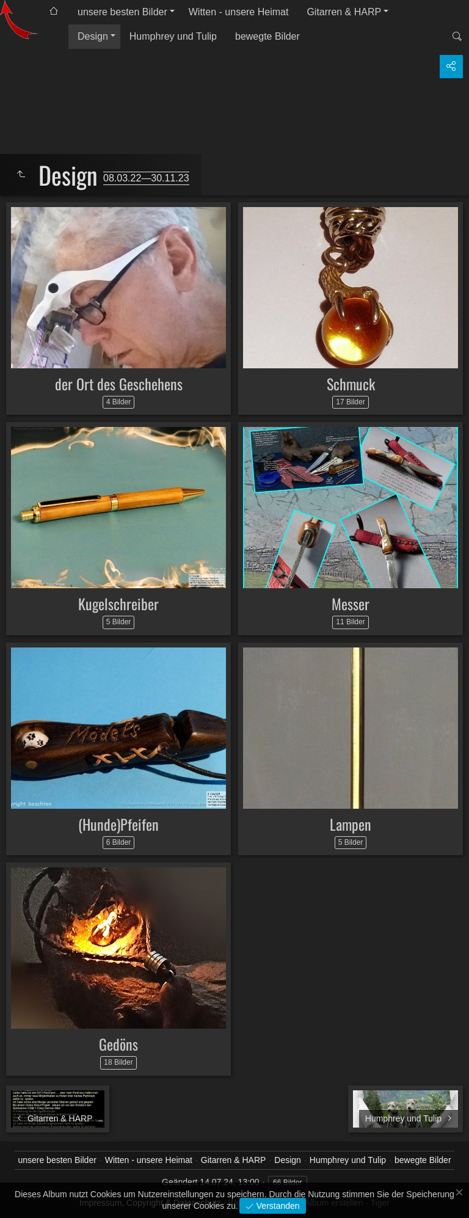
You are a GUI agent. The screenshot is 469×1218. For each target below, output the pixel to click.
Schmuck (351, 384)
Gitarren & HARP (344, 12)
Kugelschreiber (118, 603)
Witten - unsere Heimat (239, 12)
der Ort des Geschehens (119, 384)
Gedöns (118, 1044)
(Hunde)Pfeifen (118, 824)
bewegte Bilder (267, 36)
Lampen (350, 824)
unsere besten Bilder (122, 12)
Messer (350, 603)
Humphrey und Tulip (173, 36)
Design (93, 36)
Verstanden (277, 1206)
